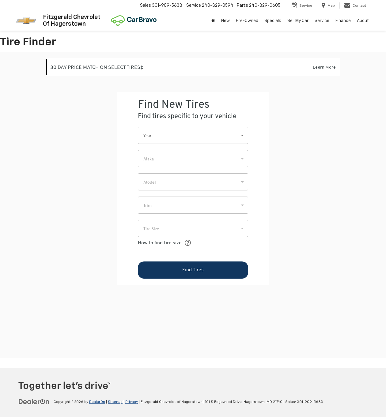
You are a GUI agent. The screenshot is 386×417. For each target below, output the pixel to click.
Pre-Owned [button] (247, 21)
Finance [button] (343, 21)
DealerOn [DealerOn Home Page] (97, 402)
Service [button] (322, 21)
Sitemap (115, 402)
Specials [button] (272, 21)
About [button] (363, 21)
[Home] (213, 21)
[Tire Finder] (193, 205)
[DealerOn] (34, 402)
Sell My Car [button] (297, 21)
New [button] (225, 21)
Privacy (131, 402)
